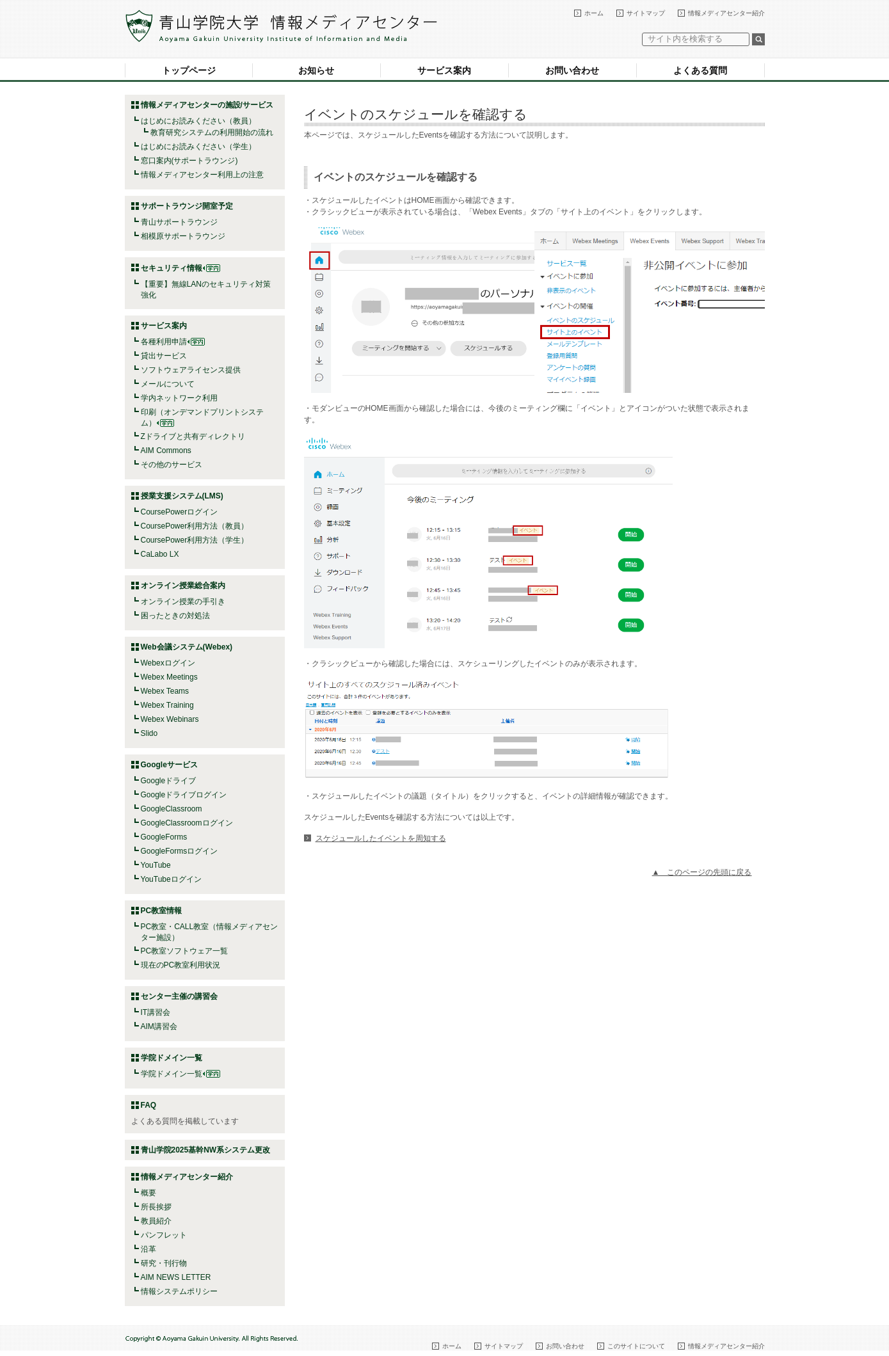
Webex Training (167, 705)
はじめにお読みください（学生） (198, 146)
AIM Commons (166, 450)
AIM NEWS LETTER (176, 1277)
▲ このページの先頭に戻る (702, 872)
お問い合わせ (572, 70)
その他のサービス (171, 464)
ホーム (594, 13)
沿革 (148, 1249)
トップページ (189, 70)
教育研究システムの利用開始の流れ (211, 132)
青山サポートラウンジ (179, 222)
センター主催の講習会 (179, 996)
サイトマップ (646, 13)
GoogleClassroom (171, 808)
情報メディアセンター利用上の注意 (202, 174)
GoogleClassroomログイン (187, 822)
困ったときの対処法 (175, 615)
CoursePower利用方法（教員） (195, 526)
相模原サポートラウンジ (183, 236)
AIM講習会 (159, 1026)
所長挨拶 (156, 1206)
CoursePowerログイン (179, 511)
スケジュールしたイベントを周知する (381, 838)
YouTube (156, 865)
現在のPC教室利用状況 (181, 965)
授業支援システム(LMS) (182, 495)
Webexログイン (168, 662)
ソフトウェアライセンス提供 (191, 369)
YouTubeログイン (171, 879)
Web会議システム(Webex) (187, 646)
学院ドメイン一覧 (180, 1073)
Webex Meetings (169, 677)
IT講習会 (156, 1012)
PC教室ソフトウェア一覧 (184, 950)
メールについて (168, 383)
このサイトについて (636, 1346)
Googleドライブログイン (184, 794)
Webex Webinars (170, 719)
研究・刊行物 (164, 1263)
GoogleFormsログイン (179, 851)
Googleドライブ (168, 780)
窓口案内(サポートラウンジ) (189, 160)
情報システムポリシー (179, 1291)
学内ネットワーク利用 (179, 398)
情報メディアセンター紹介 (726, 13)
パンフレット (164, 1235)
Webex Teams (165, 691)
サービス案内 (444, 70)
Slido (149, 733)
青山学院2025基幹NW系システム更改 (206, 1149)
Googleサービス (169, 764)
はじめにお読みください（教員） (198, 120)
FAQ (149, 1105)
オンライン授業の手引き (183, 601)
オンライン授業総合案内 (183, 585)
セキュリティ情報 (180, 268)
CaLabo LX (160, 554)
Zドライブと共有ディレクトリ (193, 436)
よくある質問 (700, 70)
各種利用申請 (164, 341)
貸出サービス (164, 355)
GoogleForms (164, 837)
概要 (148, 1192)
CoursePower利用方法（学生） (195, 540)
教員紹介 (156, 1220)
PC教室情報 (161, 910)
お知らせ (316, 70)
